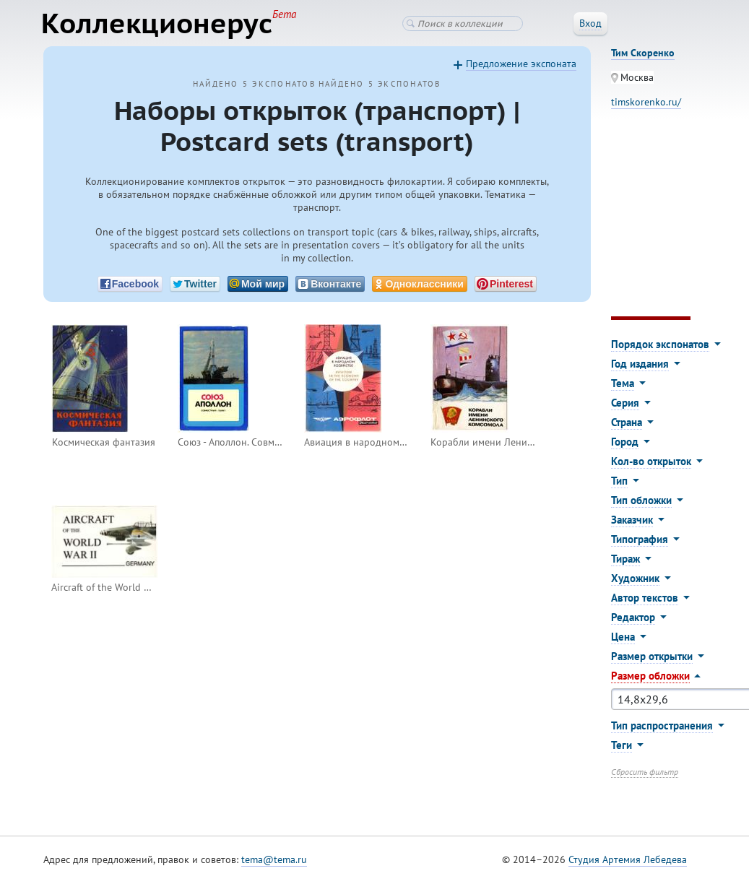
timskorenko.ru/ (646, 104)
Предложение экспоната (521, 65)
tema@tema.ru (274, 861)
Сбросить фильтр (644, 773)
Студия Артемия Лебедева (627, 861)
